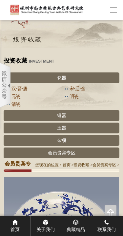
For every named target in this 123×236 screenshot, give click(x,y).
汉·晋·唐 (19, 88)
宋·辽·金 (78, 88)
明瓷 (74, 96)
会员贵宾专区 (61, 152)
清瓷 (16, 104)
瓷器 (61, 77)
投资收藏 (81, 165)
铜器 (61, 115)
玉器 (61, 128)
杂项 (61, 140)
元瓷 (16, 96)
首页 (67, 165)
